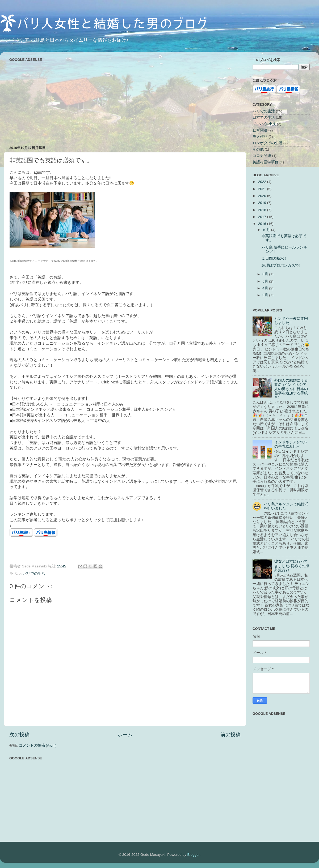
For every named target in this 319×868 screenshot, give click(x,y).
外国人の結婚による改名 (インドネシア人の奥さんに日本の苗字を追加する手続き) (291, 389)
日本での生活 (264, 117)
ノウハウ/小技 (264, 124)
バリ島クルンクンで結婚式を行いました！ (286, 506)
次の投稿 (19, 734)
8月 (265, 274)
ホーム (125, 734)
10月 (266, 230)
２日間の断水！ (275, 258)
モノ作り (260, 137)
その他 (258, 149)
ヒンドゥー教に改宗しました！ (291, 321)
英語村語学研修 (266, 162)
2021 (262, 189)
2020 (262, 196)
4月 (265, 288)
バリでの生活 (34, 574)
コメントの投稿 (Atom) (38, 745)
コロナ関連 (262, 156)
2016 (262, 224)
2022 (262, 182)
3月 (265, 295)
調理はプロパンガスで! (281, 265)
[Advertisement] (125, 100)
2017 (262, 217)
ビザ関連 (260, 130)
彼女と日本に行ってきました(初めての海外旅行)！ (291, 565)
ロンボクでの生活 (267, 143)
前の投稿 (230, 734)
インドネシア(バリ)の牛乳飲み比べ (290, 444)
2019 (262, 203)
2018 (262, 210)
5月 (265, 281)
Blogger (193, 855)
